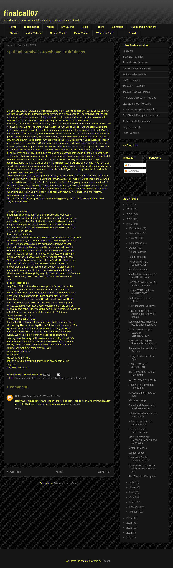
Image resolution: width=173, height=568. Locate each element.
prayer (64, 378)
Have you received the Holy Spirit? (141, 386)
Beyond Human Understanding (138, 431)
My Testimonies (131, 80)
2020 (129, 204)
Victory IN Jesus (138, 447)
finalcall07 (21, 13)
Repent (100, 26)
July (131, 482)
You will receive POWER (142, 380)
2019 (129, 209)
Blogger (106, 561)
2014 (129, 522)
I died (85, 26)
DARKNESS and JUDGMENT (138, 366)
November (135, 233)
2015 (129, 518)
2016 (129, 224)
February (134, 506)
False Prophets (137, 256)
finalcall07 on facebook (135, 62)
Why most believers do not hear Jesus (143, 415)
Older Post (104, 471)
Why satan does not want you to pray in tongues (143, 323)
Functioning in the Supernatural (139, 263)
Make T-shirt (81, 33)
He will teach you (138, 269)
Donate (133, 33)
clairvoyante (73, 404)
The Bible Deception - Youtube (139, 97)
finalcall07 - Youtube (134, 86)
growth (30, 378)
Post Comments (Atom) (66, 483)
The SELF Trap (137, 400)
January (134, 511)
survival (82, 378)
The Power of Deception (142, 476)
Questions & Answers (143, 26)
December (135, 228)
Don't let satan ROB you (142, 306)
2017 (129, 219)
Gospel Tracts (58, 33)
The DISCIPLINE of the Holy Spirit (142, 374)
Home (12, 26)
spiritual (73, 378)
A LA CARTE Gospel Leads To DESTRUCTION (140, 332)
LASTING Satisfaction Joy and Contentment (143, 284)
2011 (129, 537)
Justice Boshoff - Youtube (137, 121)
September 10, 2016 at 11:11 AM (43, 396)
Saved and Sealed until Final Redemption (141, 407)
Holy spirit (40, 378)
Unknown (20, 396)
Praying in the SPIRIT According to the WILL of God (142, 313)
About (50, 26)
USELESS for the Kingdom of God (139, 459)
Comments (132, 170)
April (132, 497)
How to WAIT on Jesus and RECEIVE (141, 292)
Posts (129, 165)
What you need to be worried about (140, 423)
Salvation (117, 26)
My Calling (67, 26)
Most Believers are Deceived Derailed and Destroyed (143, 440)
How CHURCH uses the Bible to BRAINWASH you (142, 468)
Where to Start (104, 33)
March (133, 502)
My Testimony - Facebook (137, 68)
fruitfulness (20, 378)
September (135, 242)
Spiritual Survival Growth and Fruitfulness (142, 276)
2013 (129, 527)
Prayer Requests (132, 127)
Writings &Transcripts (134, 74)
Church (13, 33)
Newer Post (14, 471)
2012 (129, 532)
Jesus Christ (53, 378)
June (132, 487)
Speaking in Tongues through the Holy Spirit (142, 342)
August (133, 247)
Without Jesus (136, 452)
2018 (129, 214)
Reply (18, 408)
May (132, 492)
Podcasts (128, 51)
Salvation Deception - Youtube (139, 109)
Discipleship (31, 26)
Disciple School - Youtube (137, 103)
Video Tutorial (34, 33)
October (134, 237)
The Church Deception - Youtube (141, 115)
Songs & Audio (131, 133)
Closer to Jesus (137, 252)
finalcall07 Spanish (133, 56)
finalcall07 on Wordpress (136, 91)
